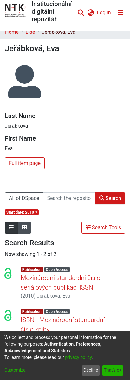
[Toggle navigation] (120, 13)
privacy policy (78, 357)
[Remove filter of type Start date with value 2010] (22, 212)
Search (110, 198)
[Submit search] (81, 13)
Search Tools (103, 227)
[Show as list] (11, 228)
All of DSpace (24, 198)
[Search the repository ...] (69, 198)
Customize (14, 370)
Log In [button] (104, 13)
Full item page (25, 163)
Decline (90, 370)
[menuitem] (90, 13)
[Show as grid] (24, 228)
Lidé (30, 32)
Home (12, 32)
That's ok (112, 370)
